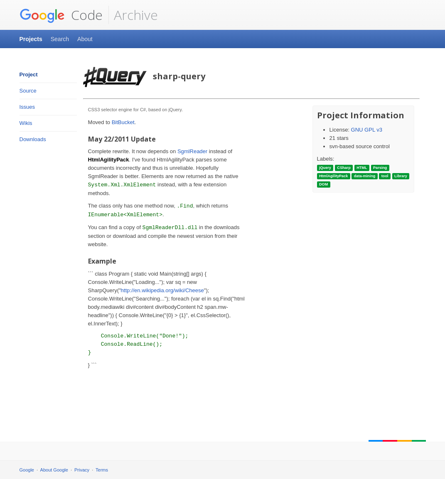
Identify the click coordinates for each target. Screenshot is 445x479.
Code (61, 15)
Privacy (81, 469)
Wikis (26, 123)
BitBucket (123, 122)
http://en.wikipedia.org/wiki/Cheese (162, 290)
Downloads (33, 139)
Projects (31, 39)
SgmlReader (192, 151)
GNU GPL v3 (366, 130)
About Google (54, 469)
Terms (102, 469)
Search (60, 39)
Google (27, 469)
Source (28, 91)
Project (29, 74)
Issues (27, 107)
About (85, 39)
